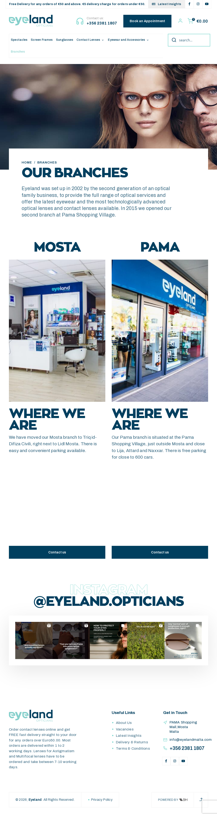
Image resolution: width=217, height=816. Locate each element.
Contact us (57, 554)
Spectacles (19, 39)
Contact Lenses (88, 39)
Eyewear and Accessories (126, 39)
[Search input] (193, 40)
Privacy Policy (102, 802)
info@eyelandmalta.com (191, 742)
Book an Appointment (147, 21)
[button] (34, 642)
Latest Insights (166, 4)
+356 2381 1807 (102, 23)
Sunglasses (64, 39)
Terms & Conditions (133, 751)
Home (27, 164)
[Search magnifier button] (172, 40)
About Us (124, 725)
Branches (18, 51)
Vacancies (125, 732)
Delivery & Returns (132, 744)
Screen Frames (42, 39)
